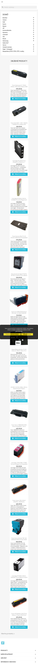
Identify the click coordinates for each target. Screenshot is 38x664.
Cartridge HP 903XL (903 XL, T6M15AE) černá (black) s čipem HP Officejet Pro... (19, 577)
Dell (4, 22)
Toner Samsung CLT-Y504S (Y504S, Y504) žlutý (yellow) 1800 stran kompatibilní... (19, 87)
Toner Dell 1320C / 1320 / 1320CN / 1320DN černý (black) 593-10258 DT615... (19, 124)
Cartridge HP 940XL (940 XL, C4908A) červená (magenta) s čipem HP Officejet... (19, 200)
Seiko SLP (5, 43)
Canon (4, 20)
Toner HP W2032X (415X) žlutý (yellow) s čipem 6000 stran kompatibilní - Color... (19, 615)
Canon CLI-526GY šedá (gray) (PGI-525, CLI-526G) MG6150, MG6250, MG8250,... (19, 313)
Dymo (4, 24)
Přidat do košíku (19, 99)
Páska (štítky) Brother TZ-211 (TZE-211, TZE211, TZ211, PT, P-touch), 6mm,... (19, 351)
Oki (4, 36)
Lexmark (5, 34)
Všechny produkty (8, 634)
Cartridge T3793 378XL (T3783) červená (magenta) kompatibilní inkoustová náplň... (19, 464)
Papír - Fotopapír (7, 49)
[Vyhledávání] (19, 7)
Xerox (4, 45)
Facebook (2, 642)
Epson (4, 26)
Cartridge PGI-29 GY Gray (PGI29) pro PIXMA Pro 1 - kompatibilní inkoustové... (19, 162)
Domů (5, 14)
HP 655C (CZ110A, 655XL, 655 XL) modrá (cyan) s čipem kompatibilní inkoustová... (19, 388)
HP (3, 28)
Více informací (19, 331)
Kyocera (5, 32)
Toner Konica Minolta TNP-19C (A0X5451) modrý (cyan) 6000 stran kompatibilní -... (19, 539)
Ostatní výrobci (7, 47)
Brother (5, 18)
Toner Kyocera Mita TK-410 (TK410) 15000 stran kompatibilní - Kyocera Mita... (19, 238)
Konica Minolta (7, 30)
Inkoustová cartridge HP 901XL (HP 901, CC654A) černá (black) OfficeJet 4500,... (19, 275)
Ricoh (4, 39)
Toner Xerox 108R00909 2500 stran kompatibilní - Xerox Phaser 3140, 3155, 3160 (19, 426)
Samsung (5, 41)
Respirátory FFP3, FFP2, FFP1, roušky (13, 51)
